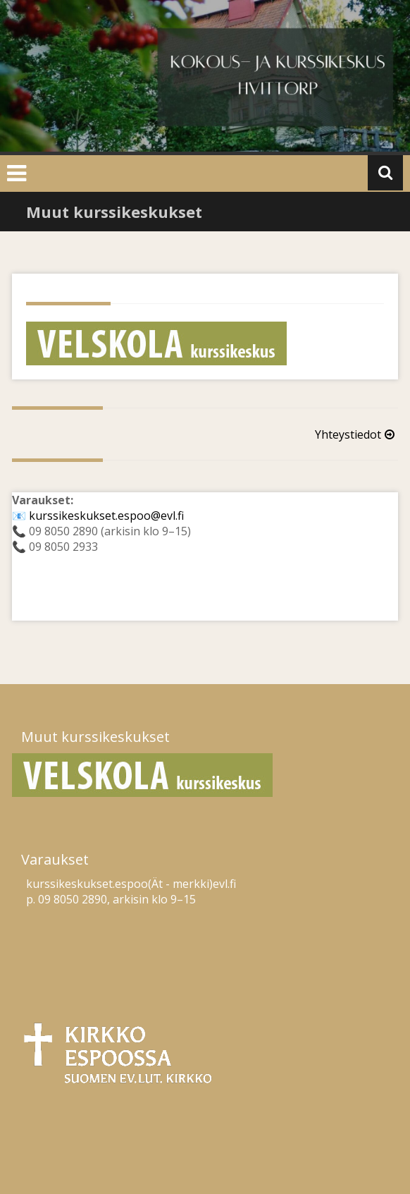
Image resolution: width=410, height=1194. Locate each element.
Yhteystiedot (356, 434)
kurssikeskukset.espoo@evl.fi (106, 515)
